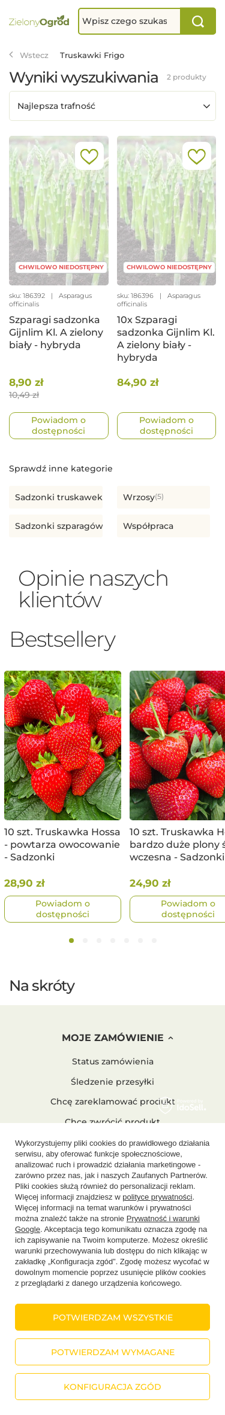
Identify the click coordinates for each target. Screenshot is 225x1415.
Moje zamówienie (113, 1037)
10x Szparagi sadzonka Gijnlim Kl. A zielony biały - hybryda (166, 338)
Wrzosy (139, 497)
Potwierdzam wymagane (113, 1352)
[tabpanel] (62, 796)
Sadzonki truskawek (59, 497)
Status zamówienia (113, 1062)
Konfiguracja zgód (112, 1386)
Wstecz (29, 55)
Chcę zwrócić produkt (112, 1122)
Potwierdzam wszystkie (113, 1317)
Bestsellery (62, 639)
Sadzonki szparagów (59, 526)
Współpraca (148, 526)
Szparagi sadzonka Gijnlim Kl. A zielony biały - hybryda (56, 332)
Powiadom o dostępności (58, 425)
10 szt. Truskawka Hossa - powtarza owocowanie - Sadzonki (62, 844)
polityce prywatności (157, 1196)
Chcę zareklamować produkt (112, 1102)
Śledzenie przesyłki (112, 1082)
